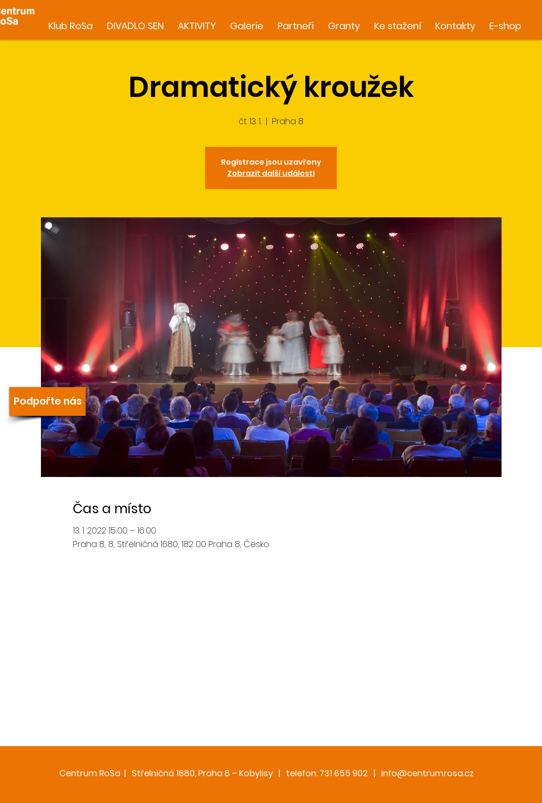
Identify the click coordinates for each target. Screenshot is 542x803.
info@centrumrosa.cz (427, 773)
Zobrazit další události (271, 173)
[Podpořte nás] (47, 401)
